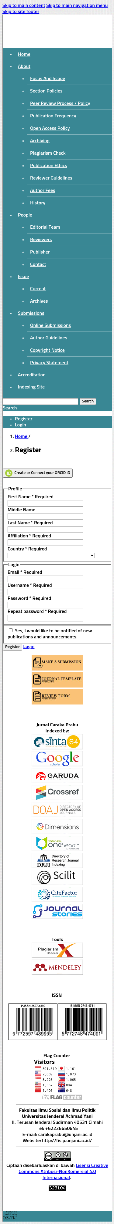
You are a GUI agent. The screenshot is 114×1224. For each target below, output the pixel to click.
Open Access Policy (50, 128)
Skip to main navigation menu (77, 5)
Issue (23, 276)
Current (38, 288)
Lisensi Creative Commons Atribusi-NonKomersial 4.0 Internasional (63, 1171)
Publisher (40, 252)
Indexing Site (31, 387)
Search (88, 401)
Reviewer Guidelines (51, 178)
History (37, 202)
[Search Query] (40, 401)
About (24, 66)
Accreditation (32, 374)
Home (24, 54)
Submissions (31, 313)
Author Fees (42, 190)
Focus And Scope (47, 78)
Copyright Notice (47, 350)
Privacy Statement (49, 362)
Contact (38, 264)
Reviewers (41, 239)
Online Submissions (50, 325)
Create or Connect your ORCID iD (37, 473)
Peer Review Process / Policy (60, 103)
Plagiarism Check (48, 153)
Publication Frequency (53, 115)
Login (20, 424)
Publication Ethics (48, 165)
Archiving (40, 140)
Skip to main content (23, 5)
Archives (39, 301)
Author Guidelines (48, 337)
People (25, 215)
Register (23, 418)
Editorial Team (45, 227)
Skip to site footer (20, 11)
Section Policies (46, 91)
